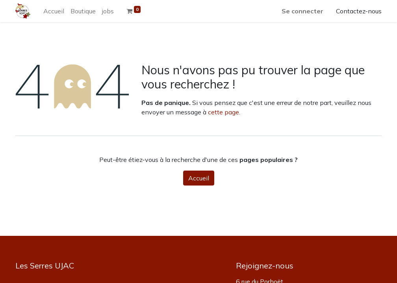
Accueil (198, 178)
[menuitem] (53, 11)
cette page (223, 112)
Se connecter (302, 11)
